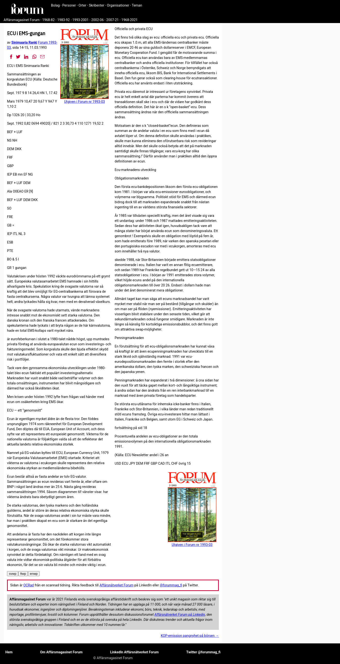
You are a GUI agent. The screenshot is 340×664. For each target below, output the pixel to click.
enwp (34, 573)
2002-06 (97, 20)
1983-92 (63, 20)
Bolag (55, 5)
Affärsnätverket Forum (117, 585)
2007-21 (112, 20)
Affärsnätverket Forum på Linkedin (179, 614)
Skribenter (96, 5)
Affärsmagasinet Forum (22, 20)
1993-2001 (80, 20)
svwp (12, 573)
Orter (82, 5)
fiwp (23, 573)
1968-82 (48, 20)
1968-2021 (129, 20)
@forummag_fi (171, 585)
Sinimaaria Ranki (24, 42)
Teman (137, 5)
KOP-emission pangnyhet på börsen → (190, 636)
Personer (69, 5)
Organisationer (118, 5)
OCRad (28, 585)
